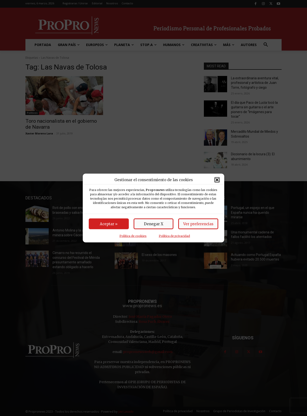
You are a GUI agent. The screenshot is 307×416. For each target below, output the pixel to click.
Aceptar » (109, 224)
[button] (217, 179)
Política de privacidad (174, 236)
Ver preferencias (198, 224)
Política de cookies (133, 236)
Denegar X (153, 224)
